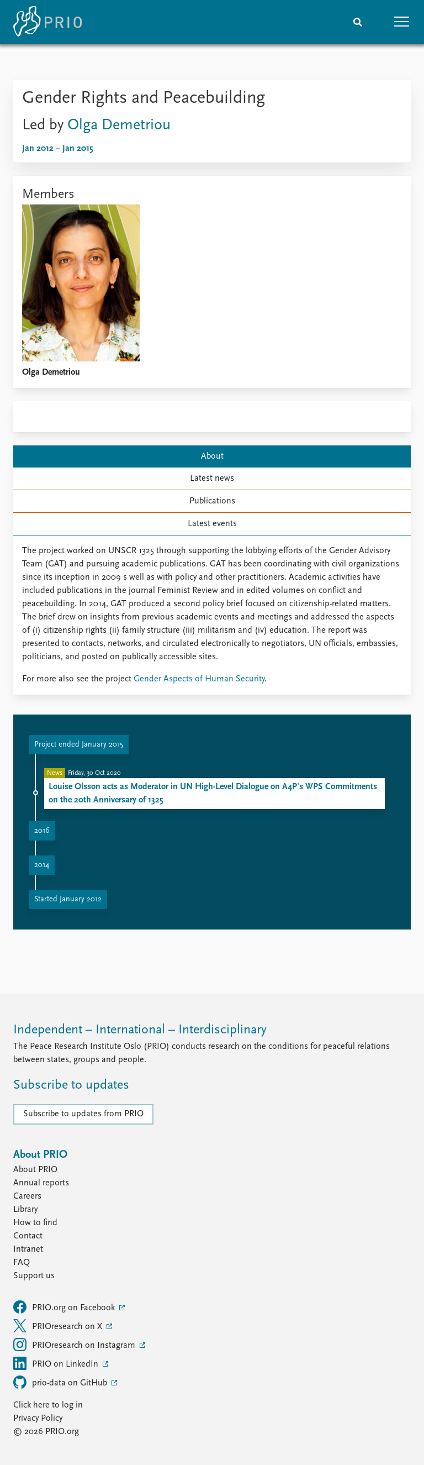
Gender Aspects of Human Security (199, 679)
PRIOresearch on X (58, 1325)
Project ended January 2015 (78, 745)
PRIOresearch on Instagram (75, 1344)
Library (25, 1209)
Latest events (212, 523)
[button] (402, 22)
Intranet (28, 1249)
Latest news (212, 478)
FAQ (21, 1262)
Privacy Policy (37, 1418)
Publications (212, 501)
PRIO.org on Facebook (65, 1307)
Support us (34, 1276)
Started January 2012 (68, 899)
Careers (27, 1196)
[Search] (358, 22)
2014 (41, 865)
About (212, 456)
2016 (42, 831)
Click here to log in (48, 1405)
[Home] (47, 22)
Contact (28, 1236)
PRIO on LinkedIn (56, 1363)
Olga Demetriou (119, 125)
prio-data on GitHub (61, 1382)
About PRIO (35, 1169)
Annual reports (41, 1183)
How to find (35, 1223)
